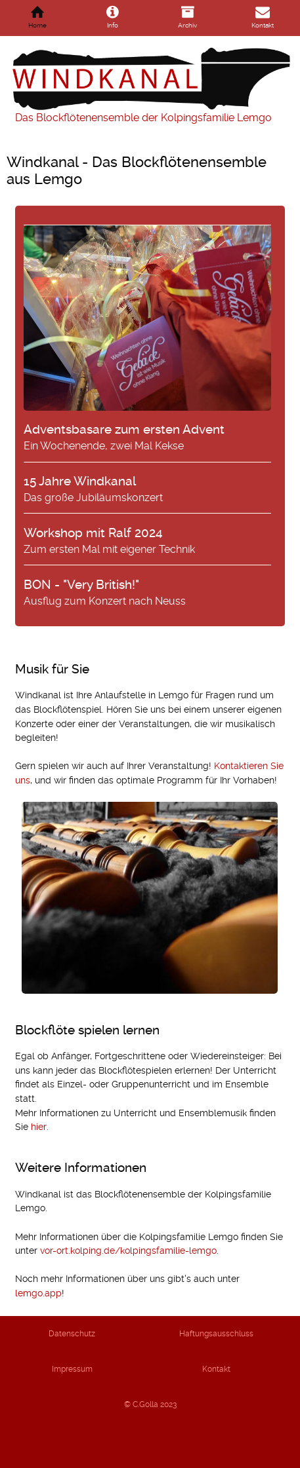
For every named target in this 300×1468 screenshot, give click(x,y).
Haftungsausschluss (216, 1333)
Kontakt (216, 1369)
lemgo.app (38, 1293)
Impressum (72, 1369)
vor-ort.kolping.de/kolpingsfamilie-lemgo (128, 1250)
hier (39, 1126)
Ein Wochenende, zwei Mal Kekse (147, 338)
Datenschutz (72, 1333)
